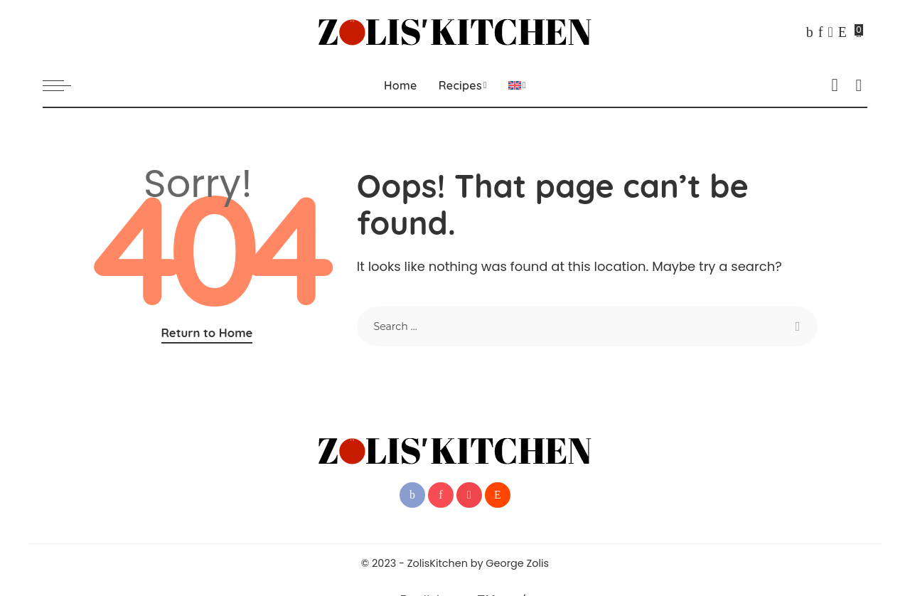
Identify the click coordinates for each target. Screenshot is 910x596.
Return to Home (207, 332)
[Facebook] (809, 32)
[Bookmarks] (859, 32)
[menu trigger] (64, 85)
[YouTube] (830, 32)
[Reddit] (842, 32)
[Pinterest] (820, 32)
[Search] (858, 85)
